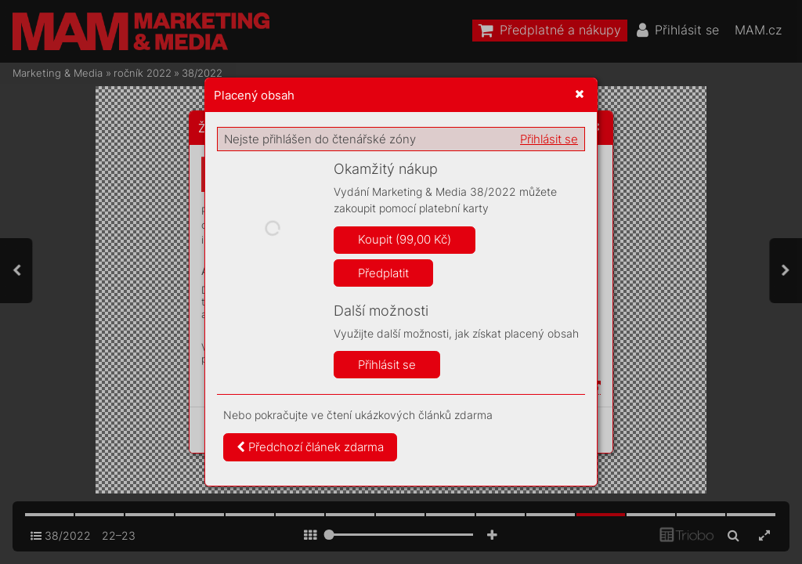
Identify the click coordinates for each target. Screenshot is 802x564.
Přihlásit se (549, 139)
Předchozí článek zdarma (310, 446)
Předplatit (383, 273)
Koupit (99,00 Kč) (404, 239)
